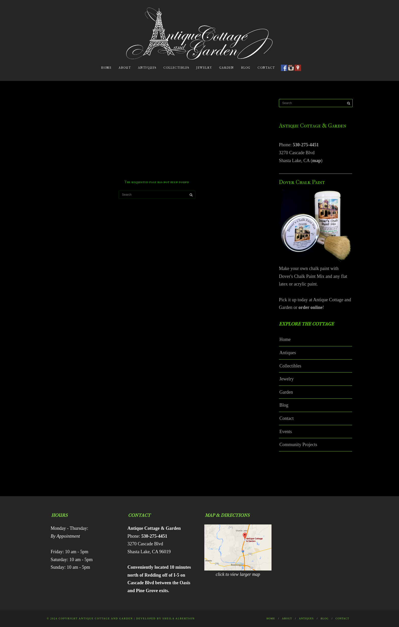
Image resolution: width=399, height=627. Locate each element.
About (125, 67)
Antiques (147, 67)
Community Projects (298, 444)
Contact (266, 67)
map (316, 160)
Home (106, 67)
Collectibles (176, 67)
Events (285, 431)
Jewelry (204, 67)
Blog (245, 67)
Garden (226, 67)
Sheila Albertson (179, 618)
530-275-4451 (306, 144)
